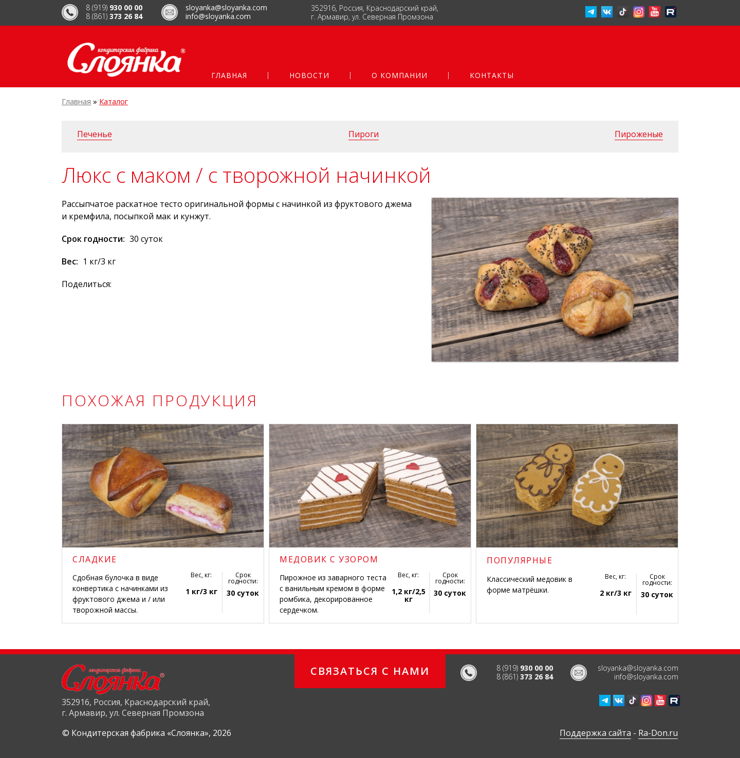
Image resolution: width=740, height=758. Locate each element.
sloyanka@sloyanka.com (226, 7)
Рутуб (670, 12)
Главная (229, 75)
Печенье (94, 134)
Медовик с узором (329, 559)
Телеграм (591, 12)
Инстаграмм (638, 12)
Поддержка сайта (595, 732)
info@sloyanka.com (218, 16)
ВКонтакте (607, 12)
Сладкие (94, 559)
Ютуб (654, 12)
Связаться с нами (370, 671)
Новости (309, 75)
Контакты (492, 75)
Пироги (363, 134)
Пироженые (639, 134)
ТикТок (623, 12)
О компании (400, 75)
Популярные (519, 560)
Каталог (113, 101)
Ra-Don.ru (658, 732)
